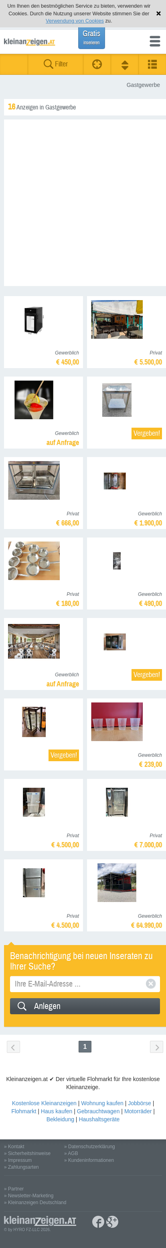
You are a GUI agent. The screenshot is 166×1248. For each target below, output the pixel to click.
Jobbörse (139, 1103)
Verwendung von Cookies (75, 21)
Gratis (91, 37)
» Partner (14, 1189)
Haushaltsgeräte (99, 1119)
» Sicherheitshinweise (27, 1153)
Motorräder (138, 1111)
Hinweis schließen (158, 13)
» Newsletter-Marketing (28, 1196)
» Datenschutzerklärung (89, 1146)
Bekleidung (60, 1119)
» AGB (71, 1153)
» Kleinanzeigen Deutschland (35, 1202)
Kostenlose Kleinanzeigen (44, 1103)
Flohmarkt (23, 1111)
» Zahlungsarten (21, 1167)
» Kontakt (14, 1146)
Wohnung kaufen (102, 1103)
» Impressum (18, 1160)
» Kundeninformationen (89, 1160)
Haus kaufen (57, 1111)
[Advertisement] (83, 202)
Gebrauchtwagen (98, 1111)
